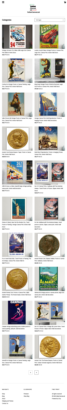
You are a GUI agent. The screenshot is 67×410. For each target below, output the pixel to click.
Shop (3, 394)
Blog (3, 396)
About (3, 399)
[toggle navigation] (3, 2)
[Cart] (65, 2)
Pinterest (26, 394)
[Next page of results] (36, 372)
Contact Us (5, 403)
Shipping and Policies (7, 401)
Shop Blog (26, 396)
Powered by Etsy (56, 399)
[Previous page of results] (30, 372)
